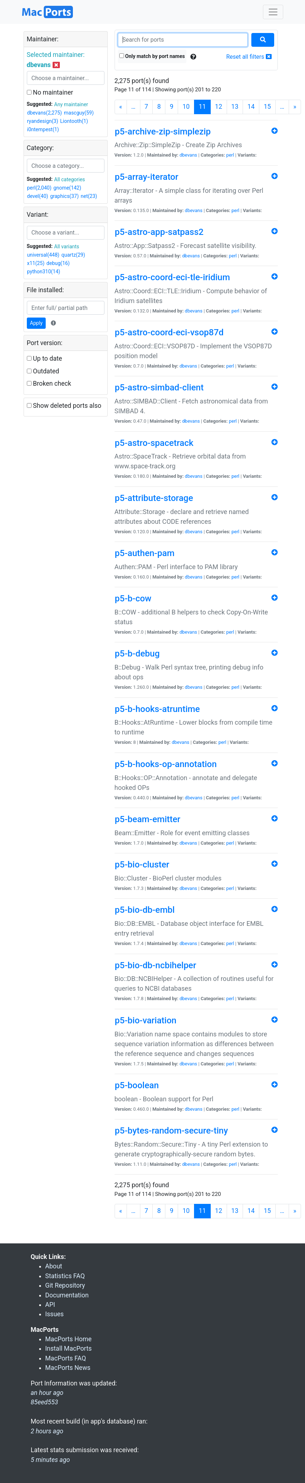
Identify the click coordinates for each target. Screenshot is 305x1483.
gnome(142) (67, 188)
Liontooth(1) (74, 121)
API (50, 1304)
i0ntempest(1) (43, 129)
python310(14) (43, 271)
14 (251, 106)
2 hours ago (47, 1431)
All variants (66, 246)
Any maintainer (71, 104)
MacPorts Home (68, 1339)
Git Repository (65, 1285)
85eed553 (44, 1402)
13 (235, 106)
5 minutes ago (50, 1459)
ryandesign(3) (42, 121)
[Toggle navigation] (273, 12)
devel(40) (37, 196)
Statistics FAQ (65, 1276)
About (53, 1266)
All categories (69, 179)
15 (267, 106)
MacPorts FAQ (65, 1358)
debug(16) (58, 263)
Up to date (44, 358)
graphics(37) (64, 196)
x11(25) (36, 263)
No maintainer (50, 92)
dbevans (188, 155)
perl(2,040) (39, 188)
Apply (36, 323)
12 (218, 106)
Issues (54, 1314)
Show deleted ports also (64, 405)
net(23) (89, 196)
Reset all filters (249, 56)
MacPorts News (68, 1367)
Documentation (67, 1295)
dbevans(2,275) (44, 113)
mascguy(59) (79, 113)
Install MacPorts (68, 1348)
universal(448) (43, 255)
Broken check (49, 383)
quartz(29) (73, 255)
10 (186, 106)
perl (230, 155)
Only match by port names (152, 56)
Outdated (43, 371)
